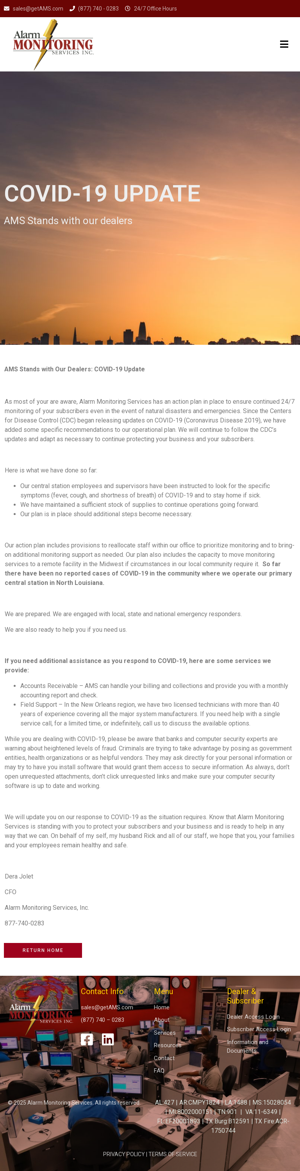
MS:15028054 (271, 1102)
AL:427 (164, 1102)
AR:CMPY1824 (199, 1102)
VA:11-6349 (261, 1112)
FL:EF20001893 (178, 1121)
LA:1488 (236, 1102)
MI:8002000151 (190, 1112)
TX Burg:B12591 (227, 1121)
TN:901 (227, 1112)
